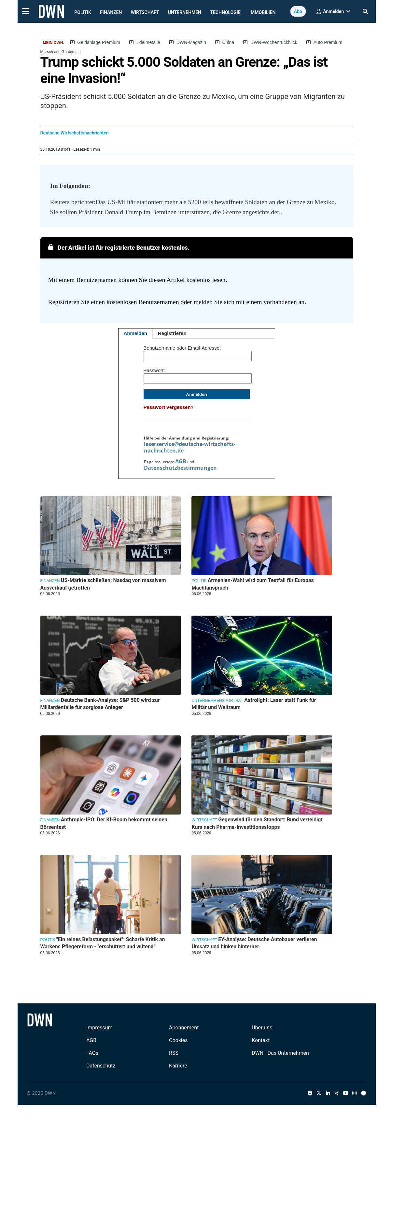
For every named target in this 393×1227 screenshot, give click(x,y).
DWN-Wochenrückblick (273, 42)
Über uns (262, 1028)
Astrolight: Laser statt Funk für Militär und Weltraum (253, 703)
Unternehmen (184, 12)
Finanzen (111, 12)
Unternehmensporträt (217, 700)
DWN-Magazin (191, 42)
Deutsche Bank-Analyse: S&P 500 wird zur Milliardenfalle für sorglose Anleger (100, 703)
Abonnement (184, 1028)
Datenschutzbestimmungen (180, 467)
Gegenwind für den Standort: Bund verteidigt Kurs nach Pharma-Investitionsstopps (256, 823)
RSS (173, 1053)
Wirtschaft (145, 12)
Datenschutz (100, 1066)
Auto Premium (328, 42)
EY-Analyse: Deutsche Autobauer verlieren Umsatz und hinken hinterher (254, 943)
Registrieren (172, 333)
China (228, 42)
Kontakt (261, 1040)
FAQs (92, 1053)
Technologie (225, 12)
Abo (298, 11)
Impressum (99, 1028)
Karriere (178, 1066)
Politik (82, 12)
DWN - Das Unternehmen (280, 1053)
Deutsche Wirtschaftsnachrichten (74, 132)
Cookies (178, 1040)
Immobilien (262, 12)
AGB (180, 461)
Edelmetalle (148, 42)
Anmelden (135, 333)
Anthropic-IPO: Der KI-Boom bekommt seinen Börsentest (103, 823)
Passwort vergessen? (169, 407)
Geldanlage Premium (98, 42)
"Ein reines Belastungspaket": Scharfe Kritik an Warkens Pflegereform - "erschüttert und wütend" (102, 943)
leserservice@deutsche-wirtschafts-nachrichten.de (189, 447)
